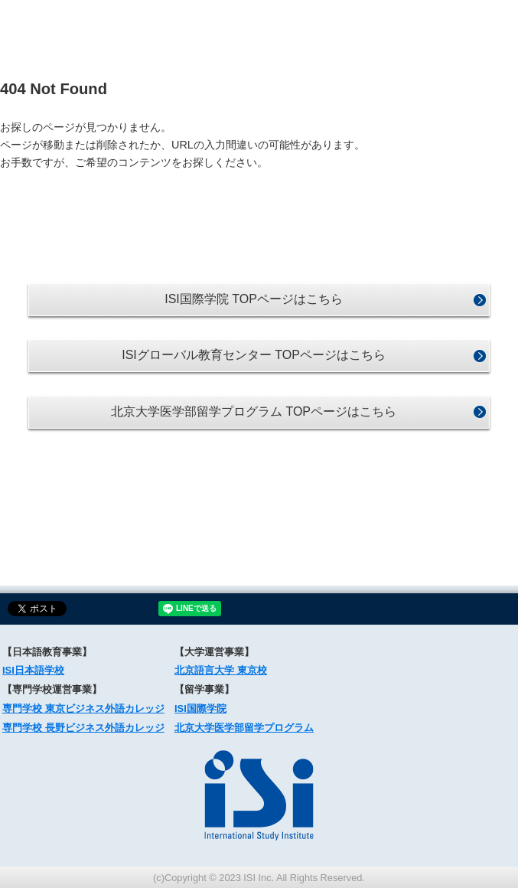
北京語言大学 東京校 (220, 670)
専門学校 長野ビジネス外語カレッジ (83, 727)
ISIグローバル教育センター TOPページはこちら (254, 354)
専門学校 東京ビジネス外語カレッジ (83, 708)
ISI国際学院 (200, 708)
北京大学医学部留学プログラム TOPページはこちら (253, 411)
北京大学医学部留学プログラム (244, 727)
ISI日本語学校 (33, 670)
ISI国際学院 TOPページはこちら (254, 298)
